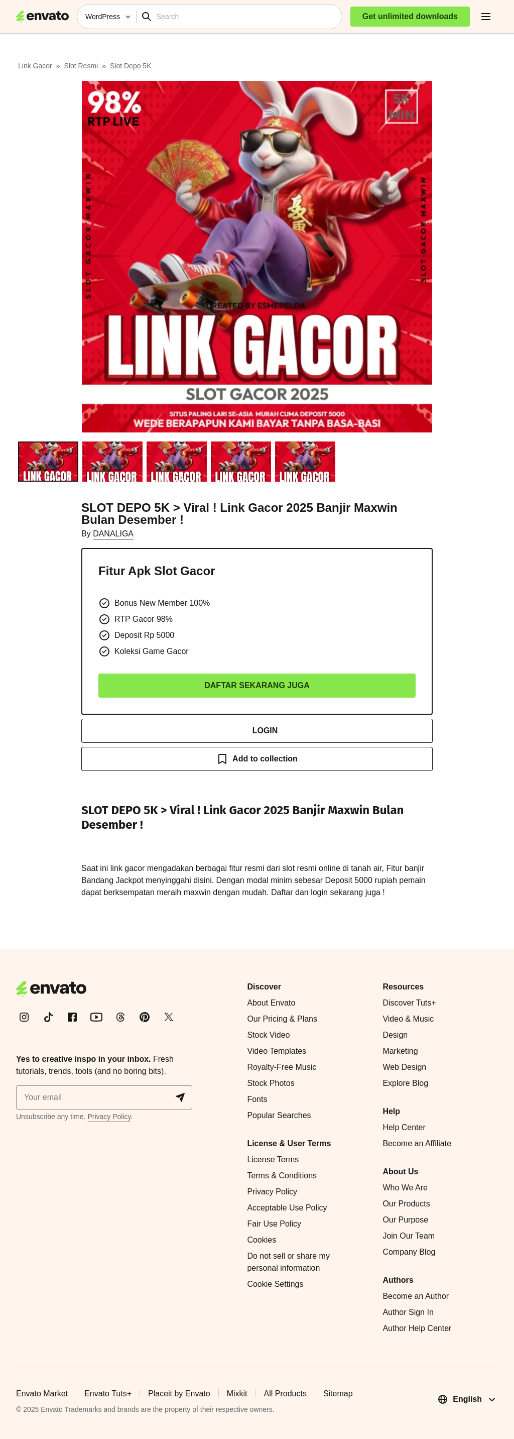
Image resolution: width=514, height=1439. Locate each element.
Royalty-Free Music (281, 1067)
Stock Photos (270, 1083)
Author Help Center (416, 1328)
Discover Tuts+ (409, 1003)
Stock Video (268, 1035)
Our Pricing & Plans (282, 1019)
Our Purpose (405, 1219)
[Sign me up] (104, 1097)
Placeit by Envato (179, 1393)
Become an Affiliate (416, 1143)
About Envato (271, 1003)
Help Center (403, 1127)
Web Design (404, 1067)
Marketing (400, 1051)
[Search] (247, 17)
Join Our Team (408, 1236)
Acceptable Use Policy (287, 1207)
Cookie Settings (275, 1284)
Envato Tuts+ (108, 1393)
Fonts (257, 1099)
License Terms (273, 1159)
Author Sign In (407, 1312)
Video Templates (276, 1051)
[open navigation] (486, 17)
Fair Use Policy (274, 1224)
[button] (257, 256)
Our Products (406, 1203)
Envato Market (42, 1393)
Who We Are (405, 1187)
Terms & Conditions (282, 1175)
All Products (285, 1393)
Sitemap (338, 1393)
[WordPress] (106, 17)
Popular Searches (279, 1115)
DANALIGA (113, 533)
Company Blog (408, 1252)
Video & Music (408, 1019)
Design (395, 1035)
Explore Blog (405, 1083)
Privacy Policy (109, 1117)
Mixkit (237, 1393)
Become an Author (415, 1296)
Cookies (261, 1240)
